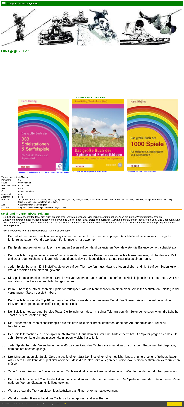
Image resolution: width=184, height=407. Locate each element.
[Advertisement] (22, 75)
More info (63, 404)
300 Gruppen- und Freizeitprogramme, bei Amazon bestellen (98, 171)
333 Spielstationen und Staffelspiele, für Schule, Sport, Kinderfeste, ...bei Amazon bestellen (43, 171)
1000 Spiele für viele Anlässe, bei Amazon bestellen (152, 170)
